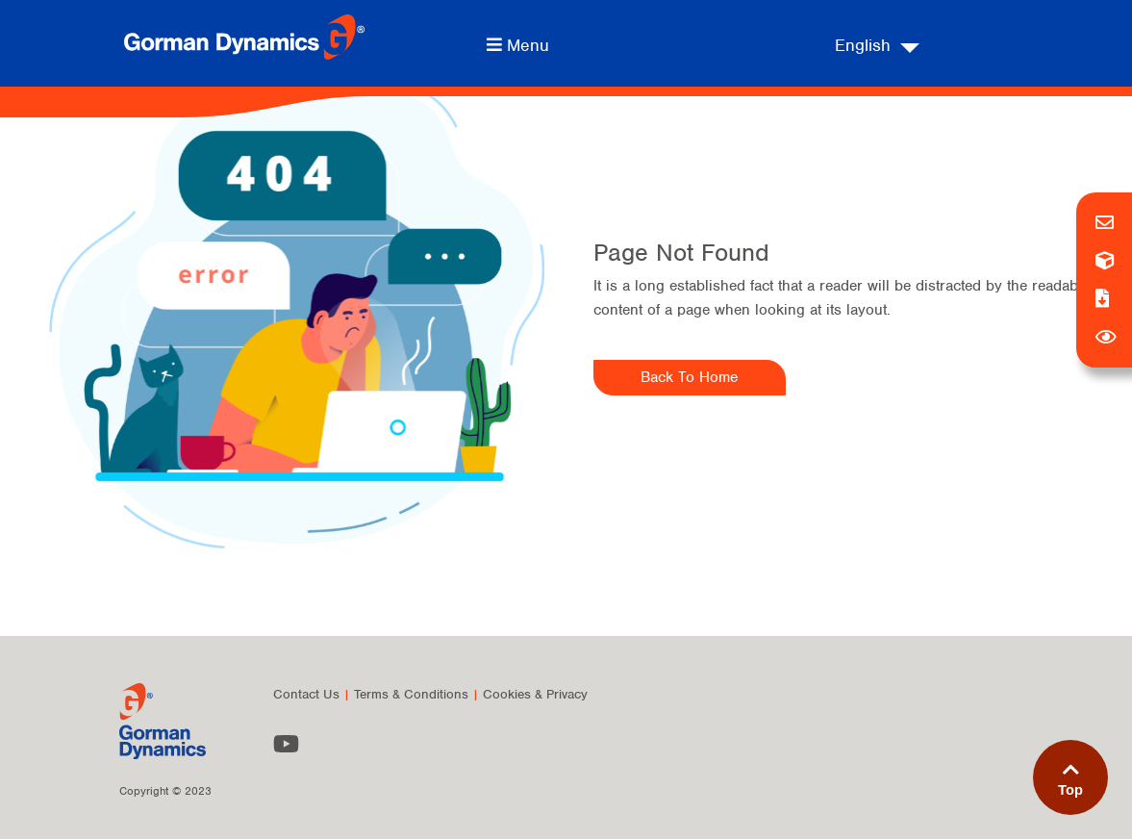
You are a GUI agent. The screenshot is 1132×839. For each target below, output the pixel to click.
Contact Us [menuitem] (306, 694)
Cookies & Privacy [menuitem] (535, 694)
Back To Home (689, 377)
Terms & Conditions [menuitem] (411, 694)
